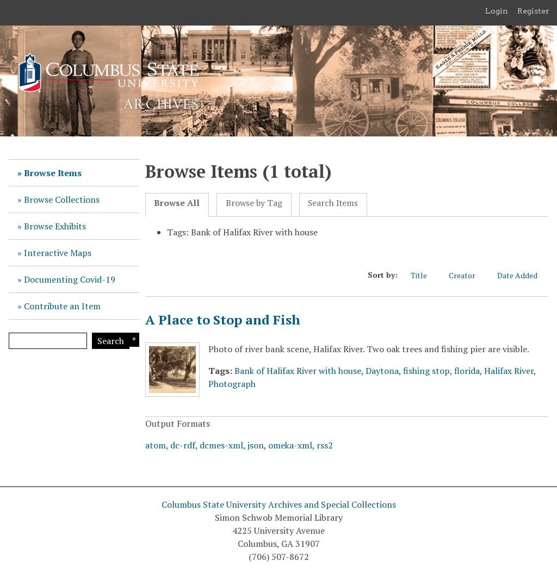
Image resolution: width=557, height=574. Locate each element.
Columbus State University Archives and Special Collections (279, 504)
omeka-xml (290, 445)
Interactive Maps (57, 253)
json (255, 445)
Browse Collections (62, 199)
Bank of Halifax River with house (297, 371)
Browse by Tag (254, 203)
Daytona (382, 371)
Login (496, 11)
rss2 (325, 445)
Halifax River (509, 371)
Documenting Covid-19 (69, 279)
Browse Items (53, 173)
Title (424, 275)
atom (155, 445)
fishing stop (426, 371)
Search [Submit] (110, 341)
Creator (467, 275)
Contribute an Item (62, 306)
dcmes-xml (221, 445)
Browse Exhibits (55, 226)
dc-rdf (182, 445)
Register (533, 11)
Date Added (522, 275)
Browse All (177, 203)
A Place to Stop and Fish (222, 319)
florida (467, 371)
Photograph (232, 384)
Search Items (333, 203)
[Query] (48, 341)
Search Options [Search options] (132, 340)
